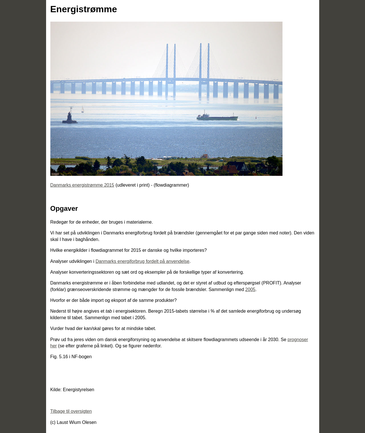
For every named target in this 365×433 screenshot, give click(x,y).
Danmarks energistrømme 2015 (82, 185)
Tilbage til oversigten (71, 411)
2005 (250, 289)
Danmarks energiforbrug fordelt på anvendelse (142, 261)
